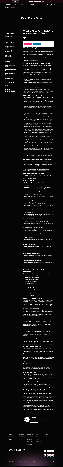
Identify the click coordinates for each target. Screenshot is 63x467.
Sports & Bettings (29, 441)
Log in (47, 4)
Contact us (47, 434)
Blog (37, 434)
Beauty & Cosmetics (30, 436)
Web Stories (10, 436)
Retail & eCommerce (30, 434)
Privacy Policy (26, 461)
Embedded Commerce (21, 436)
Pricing (27, 4)
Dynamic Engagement (21, 434)
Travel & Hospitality (29, 439)
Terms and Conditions (20, 461)
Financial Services (29, 444)
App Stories (10, 434)
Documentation (38, 441)
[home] (8, 4)
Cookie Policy (30, 461)
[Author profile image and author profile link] (27, 419)
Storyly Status (35, 461)
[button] (15, 4)
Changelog (10, 439)
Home (5, 7)
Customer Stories (38, 436)
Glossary (8, 7)
